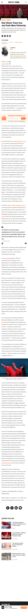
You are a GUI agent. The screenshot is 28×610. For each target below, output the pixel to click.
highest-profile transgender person (16, 205)
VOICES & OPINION (6, 20)
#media (20, 42)
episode (7, 259)
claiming (3, 217)
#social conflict (4, 43)
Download (24, 607)
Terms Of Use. (22, 121)
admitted (3, 322)
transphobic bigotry (6, 463)
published (4, 63)
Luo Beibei (5, 40)
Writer (11, 49)
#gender (16, 42)
